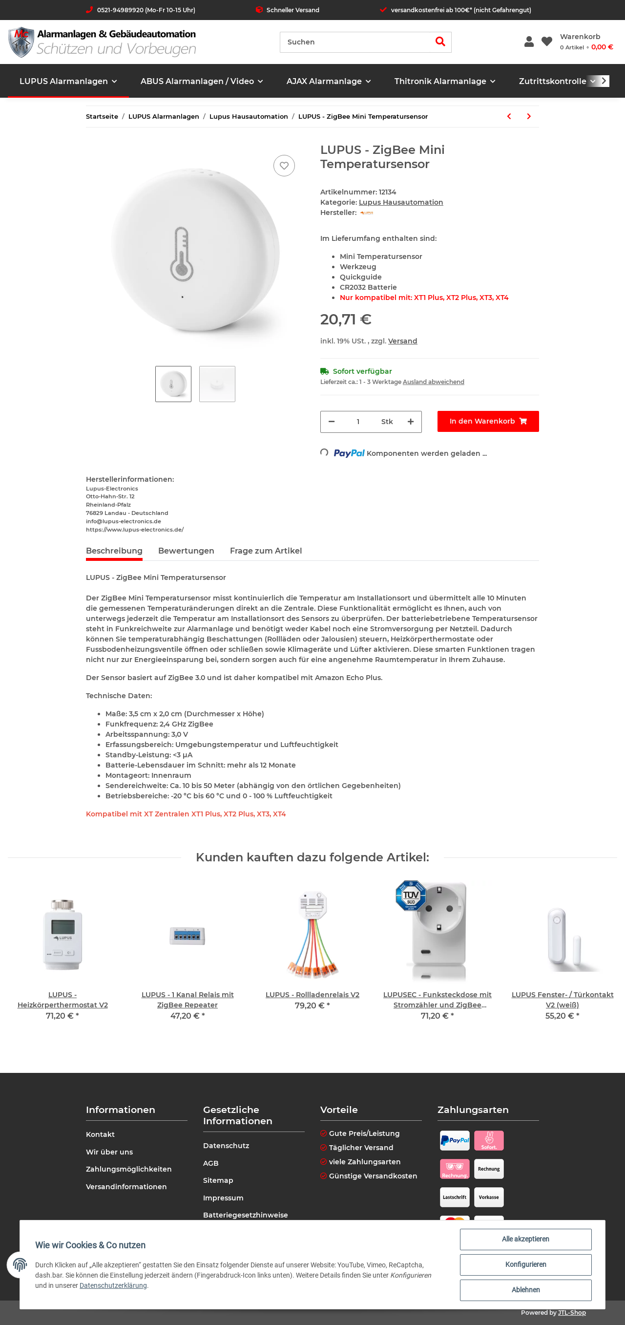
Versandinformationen (126, 1186)
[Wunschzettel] (547, 42)
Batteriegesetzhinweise (245, 1215)
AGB (211, 1163)
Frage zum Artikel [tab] (266, 551)
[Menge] (358, 421)
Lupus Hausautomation (401, 202)
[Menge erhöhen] (410, 421)
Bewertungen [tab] (186, 551)
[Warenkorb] (586, 42)
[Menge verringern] (331, 421)
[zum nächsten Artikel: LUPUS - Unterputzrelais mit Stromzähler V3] (529, 116)
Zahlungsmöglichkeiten (129, 1169)
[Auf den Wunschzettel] (284, 165)
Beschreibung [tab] (114, 551)
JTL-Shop (572, 1312)
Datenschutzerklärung (113, 1285)
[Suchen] (355, 42)
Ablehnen (525, 1290)
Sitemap (218, 1180)
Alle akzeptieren (525, 1239)
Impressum (223, 1198)
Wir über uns (109, 1152)
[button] (529, 42)
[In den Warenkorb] (488, 421)
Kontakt (100, 1134)
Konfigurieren (525, 1265)
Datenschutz (226, 1145)
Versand (402, 341)
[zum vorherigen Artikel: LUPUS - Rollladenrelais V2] (509, 116)
